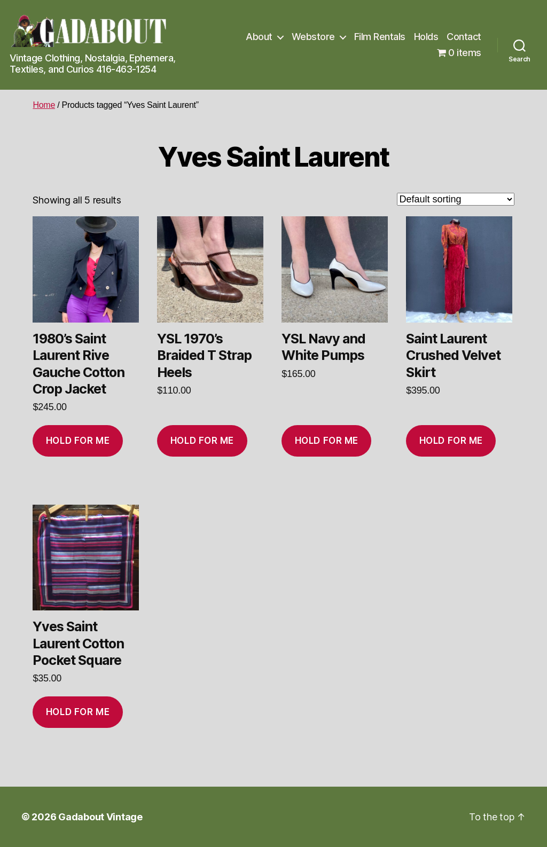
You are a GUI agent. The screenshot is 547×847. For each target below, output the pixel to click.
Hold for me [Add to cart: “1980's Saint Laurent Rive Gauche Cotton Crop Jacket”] (78, 440)
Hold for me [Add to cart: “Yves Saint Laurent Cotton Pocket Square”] (78, 712)
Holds (426, 36)
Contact (464, 36)
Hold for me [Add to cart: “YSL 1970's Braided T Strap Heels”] (202, 440)
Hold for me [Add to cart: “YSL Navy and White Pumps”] (326, 440)
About (259, 36)
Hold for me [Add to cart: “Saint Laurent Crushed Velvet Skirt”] (451, 440)
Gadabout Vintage (100, 816)
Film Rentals (379, 36)
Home (44, 104)
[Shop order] (455, 199)
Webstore (313, 36)
